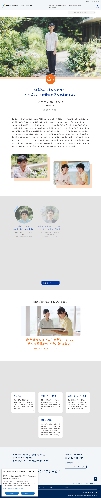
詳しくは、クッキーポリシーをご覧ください (13, 488)
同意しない (28, 493)
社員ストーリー (77, 12)
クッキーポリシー (65, 487)
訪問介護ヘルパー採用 (75, 5)
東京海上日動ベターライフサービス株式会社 (84, 483)
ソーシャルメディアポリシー (51, 487)
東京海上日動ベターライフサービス (49, 472)
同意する (12, 493)
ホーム (70, 12)
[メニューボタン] (97, 7)
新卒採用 (51, 5)
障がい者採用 (53, 8)
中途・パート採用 (61, 5)
